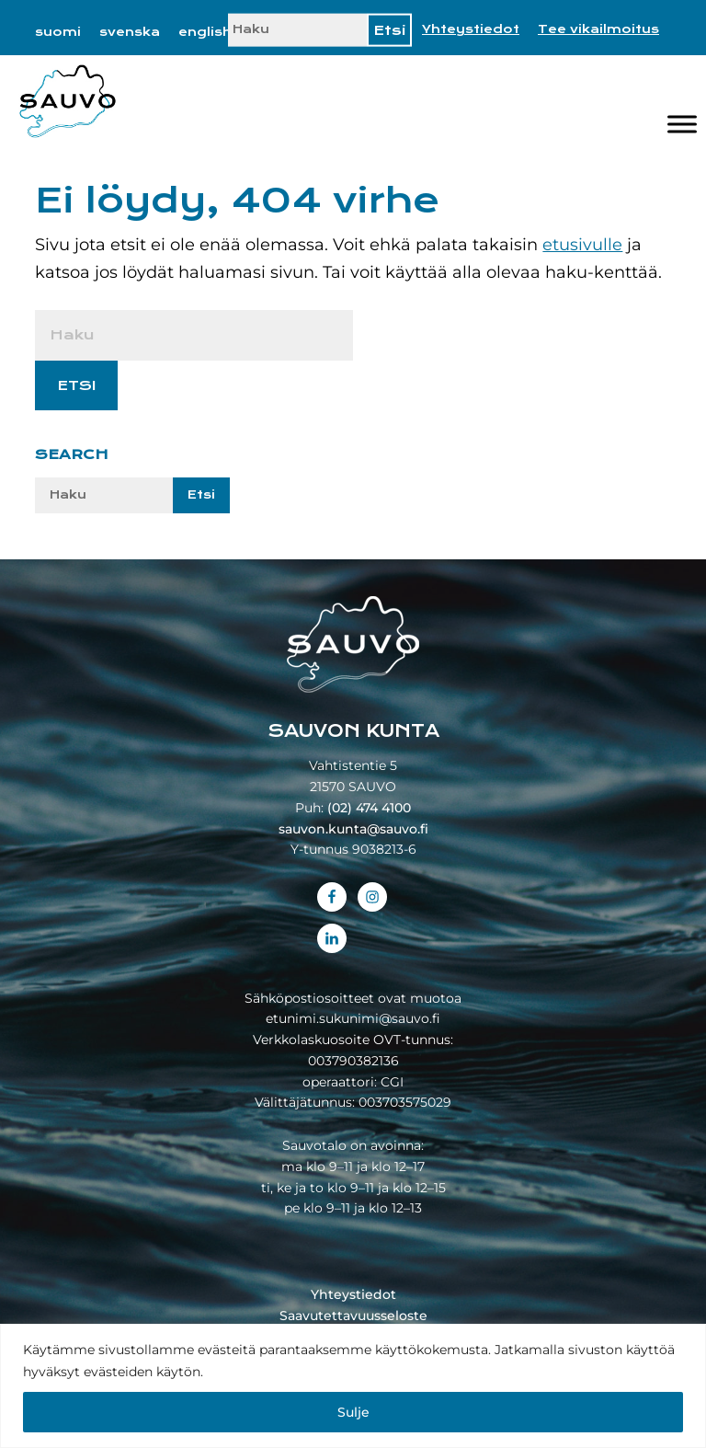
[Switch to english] (205, 32)
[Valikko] (682, 124)
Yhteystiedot (470, 29)
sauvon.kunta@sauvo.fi (353, 829)
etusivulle (582, 245)
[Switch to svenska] (129, 32)
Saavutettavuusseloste (353, 1315)
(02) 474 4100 (369, 807)
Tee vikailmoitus (598, 29)
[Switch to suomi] (58, 32)
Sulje (353, 1412)
